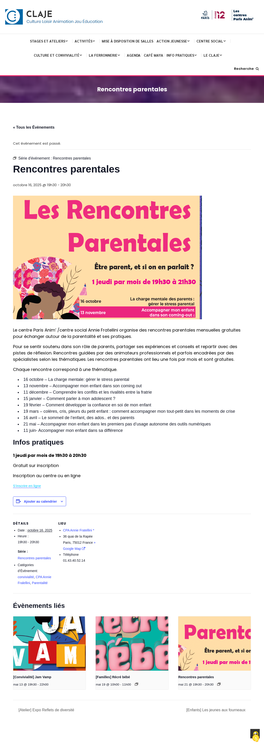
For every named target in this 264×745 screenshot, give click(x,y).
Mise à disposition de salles (127, 41)
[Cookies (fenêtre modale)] (255, 737)
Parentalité (40, 583)
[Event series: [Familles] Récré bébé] (136, 684)
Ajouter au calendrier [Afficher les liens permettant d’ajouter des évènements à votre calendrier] (40, 501)
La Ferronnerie (103, 55)
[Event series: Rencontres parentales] (219, 684)
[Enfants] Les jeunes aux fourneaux (216, 710)
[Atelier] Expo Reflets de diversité (45, 710)
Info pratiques (180, 55)
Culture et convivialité (56, 55)
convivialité (26, 577)
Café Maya (153, 55)
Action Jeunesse (172, 41)
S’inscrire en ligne (27, 486)
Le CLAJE (211, 55)
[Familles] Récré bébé (113, 677)
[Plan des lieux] (128, 546)
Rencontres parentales (34, 558)
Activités (83, 41)
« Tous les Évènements (34, 127)
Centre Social (209, 41)
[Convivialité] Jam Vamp (32, 677)
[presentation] (49, 643)
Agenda (134, 55)
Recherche (246, 68)
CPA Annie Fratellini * (78, 530)
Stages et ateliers (47, 41)
